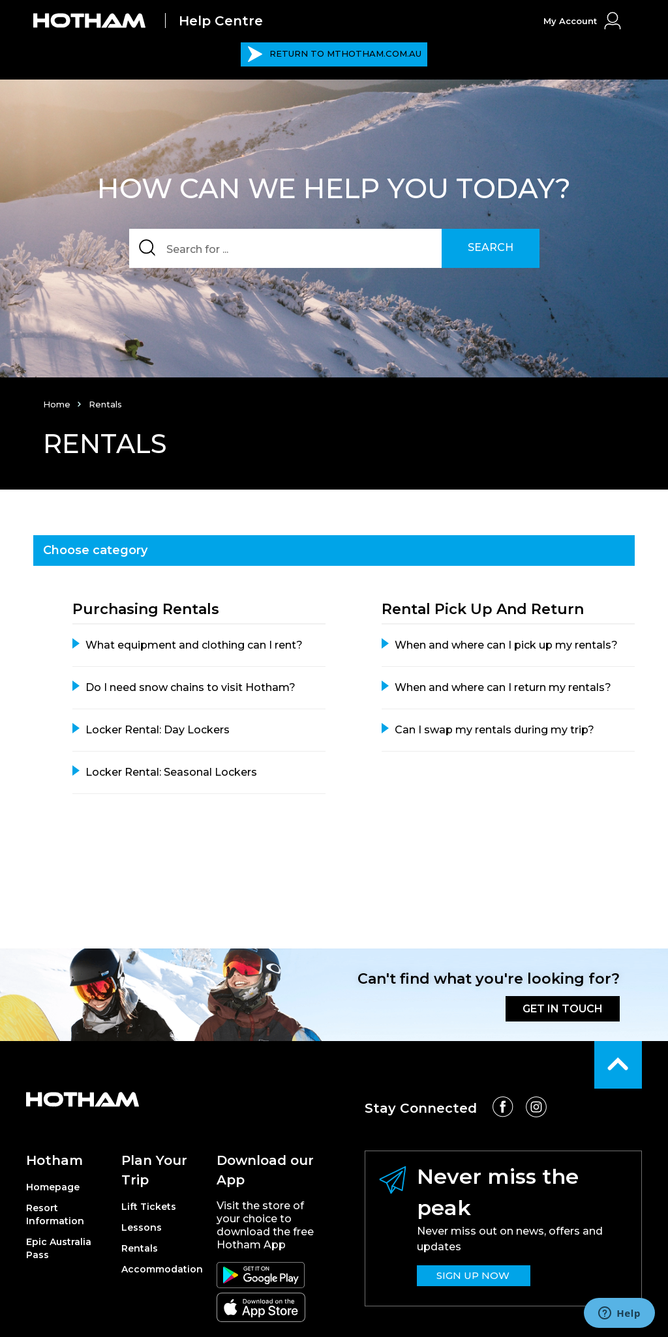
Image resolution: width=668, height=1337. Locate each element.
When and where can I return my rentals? (503, 687)
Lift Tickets (148, 1206)
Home (56, 404)
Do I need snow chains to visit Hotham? (190, 687)
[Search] (334, 248)
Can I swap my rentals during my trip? (494, 730)
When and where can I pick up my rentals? (506, 645)
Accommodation (162, 1269)
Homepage (53, 1187)
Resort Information (55, 1214)
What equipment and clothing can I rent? (194, 645)
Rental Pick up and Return (483, 609)
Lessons (141, 1227)
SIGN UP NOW (472, 1275)
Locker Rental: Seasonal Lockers (171, 772)
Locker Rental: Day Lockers (157, 730)
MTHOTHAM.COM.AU (334, 54)
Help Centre (221, 21)
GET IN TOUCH (563, 1009)
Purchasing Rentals (145, 609)
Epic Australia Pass (58, 1248)
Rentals (139, 1248)
